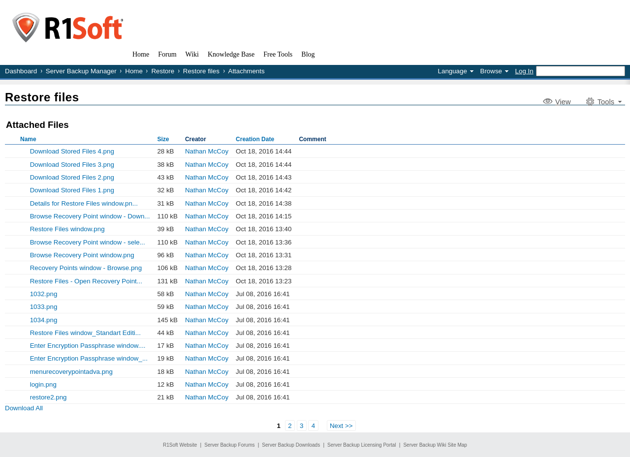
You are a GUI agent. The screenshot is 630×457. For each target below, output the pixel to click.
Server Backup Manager (81, 71)
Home (134, 71)
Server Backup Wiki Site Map (435, 445)
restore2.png (48, 397)
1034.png (44, 320)
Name (28, 139)
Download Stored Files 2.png (72, 177)
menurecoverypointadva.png (71, 371)
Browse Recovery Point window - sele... (87, 242)
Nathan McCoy (206, 151)
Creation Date (255, 139)
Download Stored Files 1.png (72, 190)
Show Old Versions (9, 151)
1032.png (44, 294)
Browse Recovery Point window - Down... (90, 216)
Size (163, 139)
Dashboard (21, 71)
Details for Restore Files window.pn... (84, 203)
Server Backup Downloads (291, 445)
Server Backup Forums (229, 445)
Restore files (201, 71)
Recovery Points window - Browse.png (86, 268)
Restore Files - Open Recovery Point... (86, 281)
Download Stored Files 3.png (72, 164)
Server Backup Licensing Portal (361, 445)
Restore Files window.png (67, 229)
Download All (24, 408)
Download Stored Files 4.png (72, 151)
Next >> (341, 425)
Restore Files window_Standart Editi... (85, 332)
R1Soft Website (180, 445)
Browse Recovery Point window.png (82, 255)
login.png (43, 384)
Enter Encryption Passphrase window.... (88, 345)
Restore (162, 71)
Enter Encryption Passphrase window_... (89, 358)
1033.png (44, 306)
